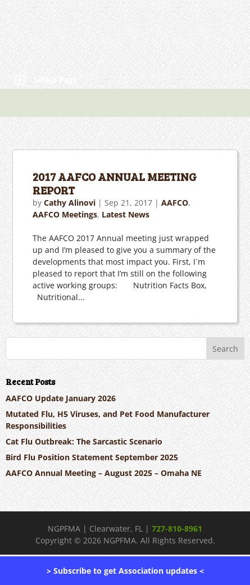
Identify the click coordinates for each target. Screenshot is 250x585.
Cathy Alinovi (70, 202)
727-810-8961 (177, 528)
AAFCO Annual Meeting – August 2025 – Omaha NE (104, 473)
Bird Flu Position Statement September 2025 (92, 457)
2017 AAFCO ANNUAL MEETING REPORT (115, 183)
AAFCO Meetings (65, 214)
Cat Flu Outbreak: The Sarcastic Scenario (84, 441)
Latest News (125, 214)
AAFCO (174, 202)
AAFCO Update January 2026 (61, 398)
